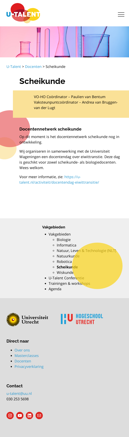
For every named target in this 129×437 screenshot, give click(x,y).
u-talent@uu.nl (19, 393)
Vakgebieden (60, 234)
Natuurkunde (68, 256)
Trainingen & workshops (69, 283)
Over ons (22, 350)
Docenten (23, 361)
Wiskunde (65, 272)
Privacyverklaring (29, 366)
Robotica (64, 261)
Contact (14, 385)
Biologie (64, 239)
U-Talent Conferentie (66, 277)
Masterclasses (27, 355)
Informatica (66, 245)
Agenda (55, 288)
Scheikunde (67, 267)
